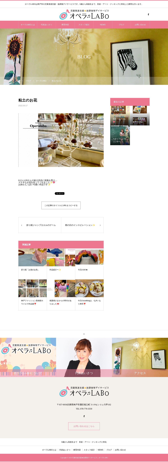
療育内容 (65, 25)
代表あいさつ (46, 25)
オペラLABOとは (28, 25)
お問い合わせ (140, 25)
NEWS (103, 25)
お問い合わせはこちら (84, 426)
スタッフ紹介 (84, 25)
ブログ (121, 25)
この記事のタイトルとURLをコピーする (61, 205)
